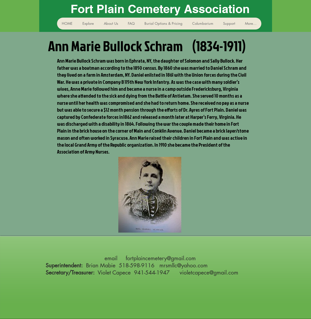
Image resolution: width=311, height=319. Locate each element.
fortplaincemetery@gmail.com (161, 258)
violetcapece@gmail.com (209, 272)
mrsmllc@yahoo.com (183, 265)
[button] (88, 24)
